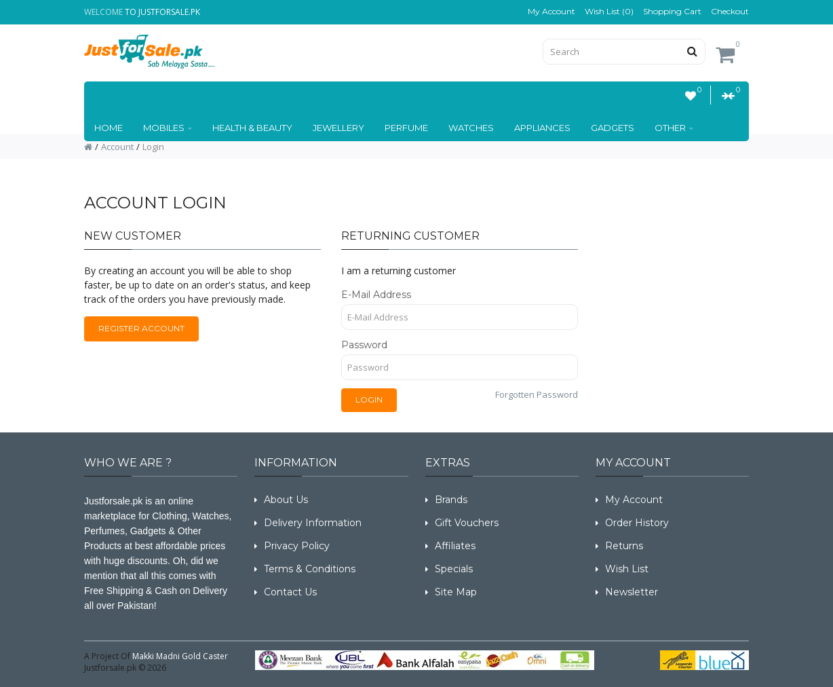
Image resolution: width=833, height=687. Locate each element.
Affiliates (455, 546)
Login (153, 147)
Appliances (542, 127)
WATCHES (471, 127)
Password (364, 345)
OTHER (674, 127)
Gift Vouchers (467, 523)
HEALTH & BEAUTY (252, 127)
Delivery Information (313, 523)
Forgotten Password (536, 394)
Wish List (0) (609, 11)
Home (108, 127)
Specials (454, 569)
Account (117, 147)
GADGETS (612, 127)
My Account (551, 11)
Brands (451, 500)
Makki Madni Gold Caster (180, 656)
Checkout (730, 11)
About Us (286, 500)
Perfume (406, 127)
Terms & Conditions (309, 569)
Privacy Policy (297, 546)
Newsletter (631, 592)
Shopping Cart (672, 11)
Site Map (456, 592)
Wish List (626, 569)
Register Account (141, 328)
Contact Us (290, 592)
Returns (624, 546)
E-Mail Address (376, 295)
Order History (637, 523)
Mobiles (167, 127)
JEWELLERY (338, 127)
